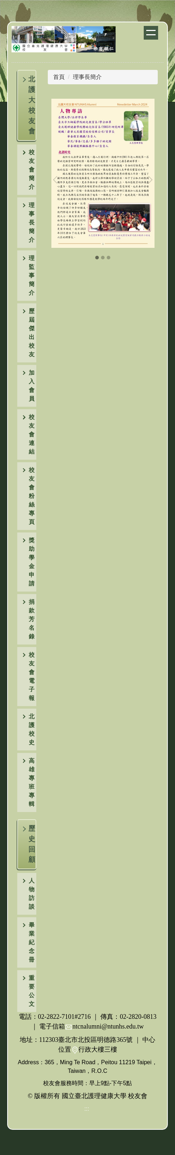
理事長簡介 (87, 77)
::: (86, 1109)
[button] (26, 169)
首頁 (59, 77)
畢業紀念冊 (31, 942)
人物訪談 (31, 894)
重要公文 (31, 991)
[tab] (97, 257)
